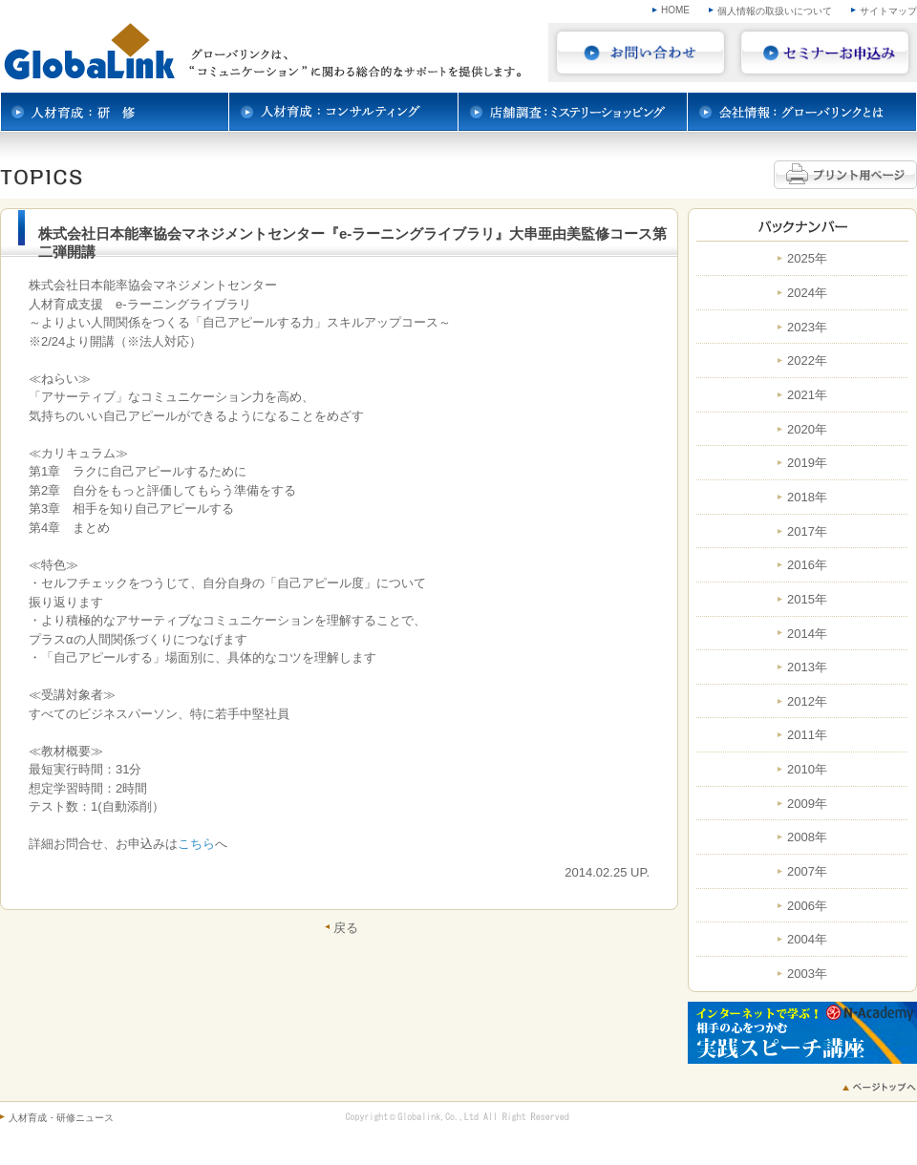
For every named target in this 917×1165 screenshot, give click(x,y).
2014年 (807, 634)
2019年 (807, 463)
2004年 (807, 939)
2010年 (807, 769)
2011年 (807, 735)
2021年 (807, 395)
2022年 (807, 361)
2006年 (807, 906)
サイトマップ (888, 11)
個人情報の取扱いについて (774, 11)
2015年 (807, 599)
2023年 (807, 327)
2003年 (807, 974)
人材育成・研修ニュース (61, 1117)
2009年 (807, 804)
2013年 (807, 667)
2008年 (807, 837)
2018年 (807, 497)
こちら (196, 844)
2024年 (807, 293)
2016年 (807, 565)
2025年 (807, 258)
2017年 (807, 532)
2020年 (807, 429)
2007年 (807, 872)
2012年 (807, 702)
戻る (345, 927)
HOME (675, 10)
